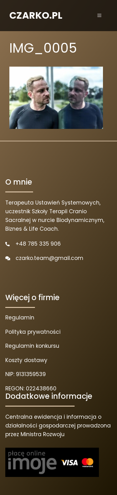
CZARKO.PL (35, 15)
